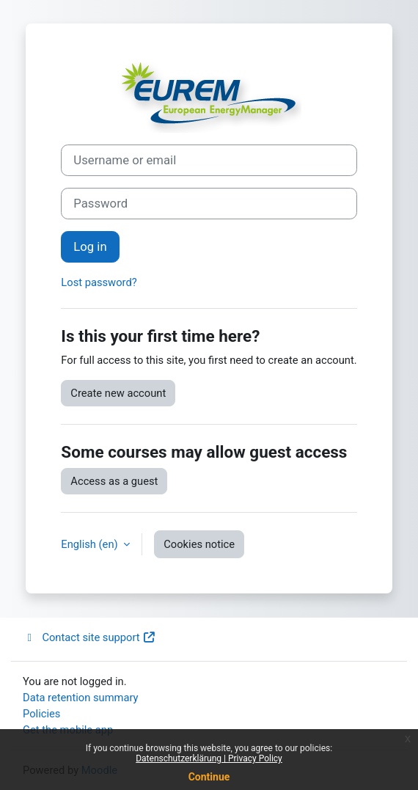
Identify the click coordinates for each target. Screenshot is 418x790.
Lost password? (98, 282)
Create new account (118, 393)
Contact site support (89, 637)
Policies (41, 713)
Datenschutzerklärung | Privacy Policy (209, 758)
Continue (209, 777)
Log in (89, 247)
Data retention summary (81, 697)
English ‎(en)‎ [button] (90, 544)
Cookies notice (199, 544)
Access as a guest (114, 481)
